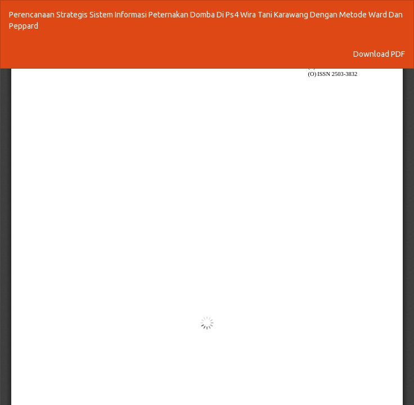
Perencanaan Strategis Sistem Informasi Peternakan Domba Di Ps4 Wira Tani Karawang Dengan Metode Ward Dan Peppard (206, 20)
